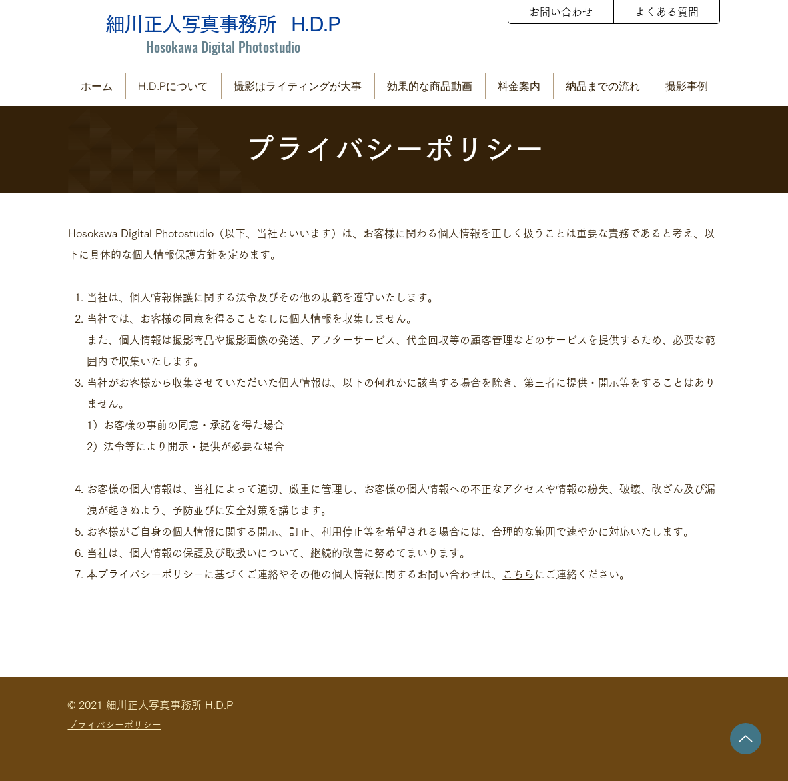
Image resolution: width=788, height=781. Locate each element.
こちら (518, 574)
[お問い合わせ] (561, 12)
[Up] (745, 738)
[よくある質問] (666, 12)
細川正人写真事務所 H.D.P (222, 24)
